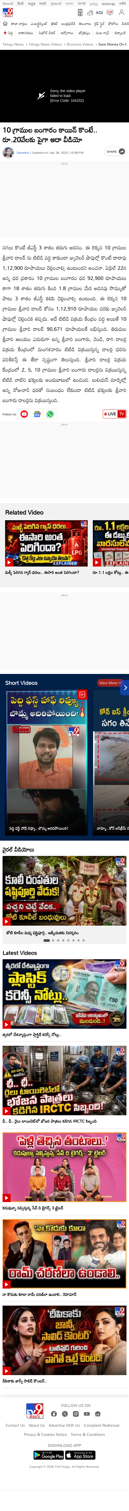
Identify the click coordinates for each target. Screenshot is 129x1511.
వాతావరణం (25, 32)
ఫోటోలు (113, 23)
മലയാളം (108, 3)
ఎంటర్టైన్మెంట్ (39, 23)
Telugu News (13, 44)
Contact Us (15, 1425)
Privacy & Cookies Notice (45, 1434)
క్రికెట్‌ (54, 23)
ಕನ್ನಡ (31, 3)
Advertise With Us (64, 1425)
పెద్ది (10, 32)
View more (110, 682)
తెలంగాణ (85, 23)
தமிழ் (94, 3)
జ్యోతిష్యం (84, 32)
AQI (99, 12)
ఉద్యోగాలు (67, 32)
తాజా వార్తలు (19, 23)
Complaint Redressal (101, 1425)
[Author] (8, 152)
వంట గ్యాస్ (102, 32)
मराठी (42, 3)
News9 (8, 3)
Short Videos (21, 682)
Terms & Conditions (88, 1434)
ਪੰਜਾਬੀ (82, 3)
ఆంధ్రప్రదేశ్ (68, 23)
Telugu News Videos (45, 44)
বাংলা (69, 3)
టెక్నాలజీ (120, 32)
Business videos (79, 44)
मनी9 (122, 3)
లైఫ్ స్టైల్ (99, 23)
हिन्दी (20, 3)
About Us (37, 1425)
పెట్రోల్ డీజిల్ (47, 32)
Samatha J (24, 152)
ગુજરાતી (55, 3)
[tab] (46, 940)
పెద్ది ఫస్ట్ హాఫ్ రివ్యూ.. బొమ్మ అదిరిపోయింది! (38, 828)
